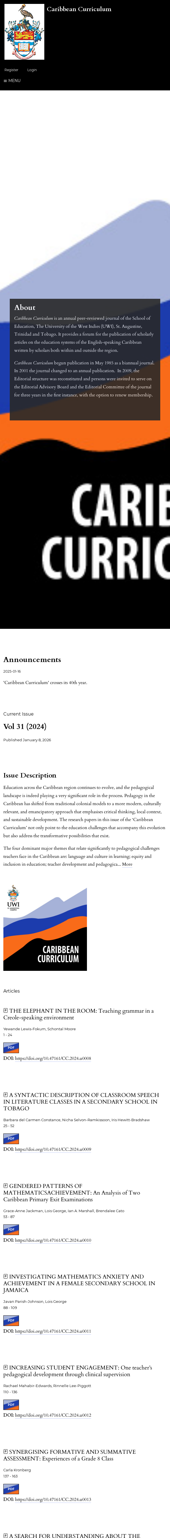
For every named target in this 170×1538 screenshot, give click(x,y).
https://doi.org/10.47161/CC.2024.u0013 (53, 1499)
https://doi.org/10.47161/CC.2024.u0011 (53, 1331)
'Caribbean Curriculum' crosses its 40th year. (45, 683)
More (127, 864)
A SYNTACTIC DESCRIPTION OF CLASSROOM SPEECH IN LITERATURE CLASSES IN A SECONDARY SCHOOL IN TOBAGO (81, 1101)
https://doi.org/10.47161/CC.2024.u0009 (53, 1149)
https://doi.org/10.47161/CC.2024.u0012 (53, 1415)
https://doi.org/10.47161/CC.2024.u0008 (53, 1058)
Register (11, 70)
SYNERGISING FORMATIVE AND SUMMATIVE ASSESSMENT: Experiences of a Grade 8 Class (69, 1455)
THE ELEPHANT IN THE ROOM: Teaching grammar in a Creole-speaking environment (78, 1014)
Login (32, 70)
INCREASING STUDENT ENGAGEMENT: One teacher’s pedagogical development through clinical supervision (77, 1371)
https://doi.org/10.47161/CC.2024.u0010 (53, 1240)
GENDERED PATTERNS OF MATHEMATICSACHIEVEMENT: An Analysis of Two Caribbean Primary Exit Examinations (71, 1192)
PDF (11, 1048)
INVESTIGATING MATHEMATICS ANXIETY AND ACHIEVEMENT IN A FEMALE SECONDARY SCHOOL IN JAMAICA (79, 1283)
